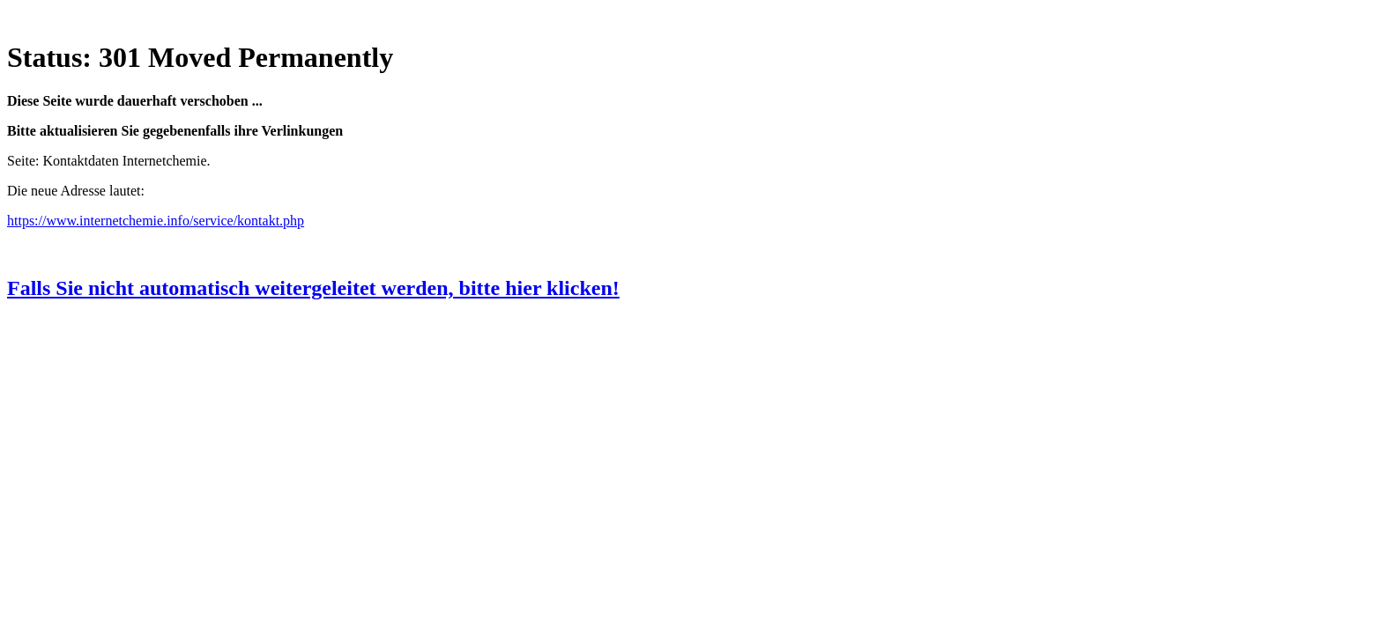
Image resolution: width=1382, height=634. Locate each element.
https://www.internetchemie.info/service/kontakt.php (155, 220)
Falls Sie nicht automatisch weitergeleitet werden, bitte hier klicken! (313, 287)
